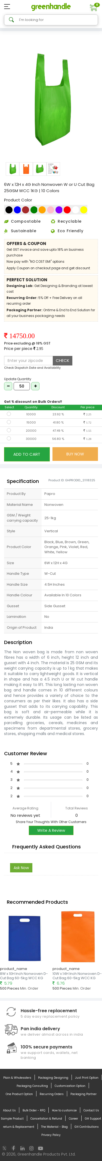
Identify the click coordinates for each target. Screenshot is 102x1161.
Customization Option (70, 1086)
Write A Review (51, 830)
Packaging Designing (53, 1078)
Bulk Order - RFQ (34, 1110)
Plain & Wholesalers (17, 1078)
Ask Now (21, 867)
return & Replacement (18, 1127)
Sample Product (12, 1119)
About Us (9, 1110)
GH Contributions (87, 1127)
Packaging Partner (83, 1094)
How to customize (64, 1110)
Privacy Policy (51, 1135)
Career (73, 1119)
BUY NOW (75, 454)
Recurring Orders (52, 1094)
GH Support (93, 1119)
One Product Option (19, 1094)
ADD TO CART (26, 454)
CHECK (62, 360)
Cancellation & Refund (46, 1119)
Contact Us (91, 1110)
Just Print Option (86, 1078)
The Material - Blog (54, 1127)
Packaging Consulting (32, 1086)
